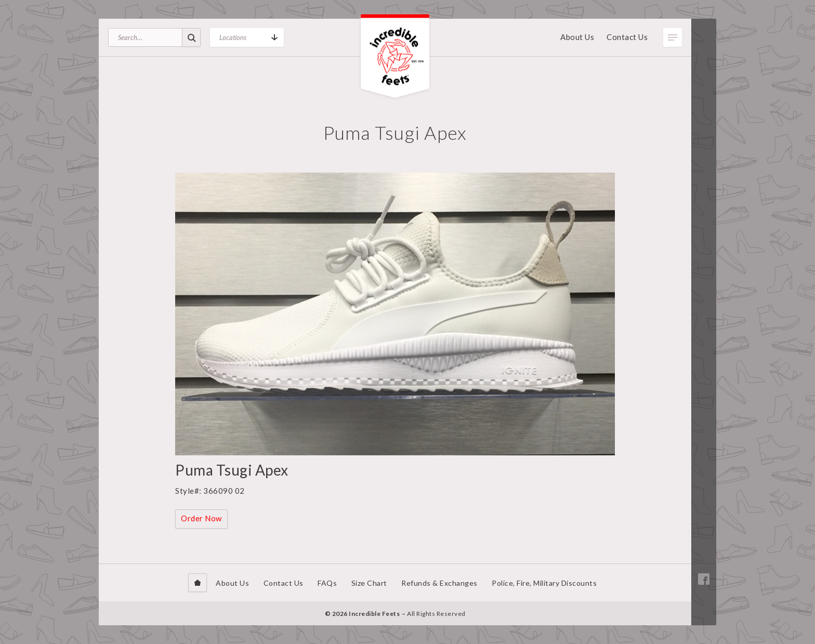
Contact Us (627, 37)
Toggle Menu (672, 37)
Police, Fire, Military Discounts (544, 583)
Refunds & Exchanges (439, 583)
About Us (577, 37)
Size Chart (369, 583)
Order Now (201, 518)
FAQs (327, 583)
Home (197, 582)
